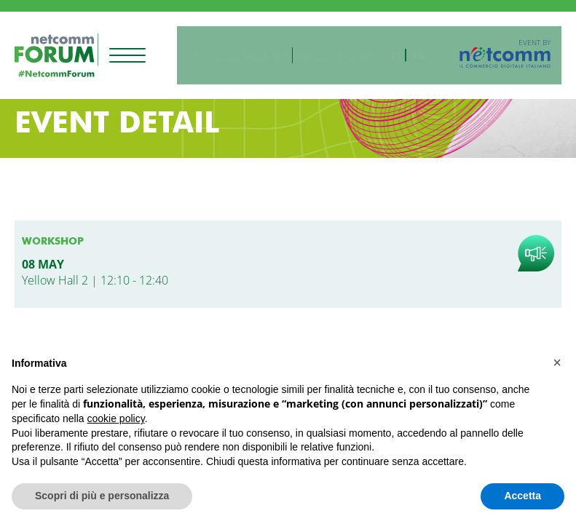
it (407, 49)
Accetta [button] (522, 495)
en (429, 49)
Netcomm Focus (345, 49)
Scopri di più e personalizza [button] (102, 495)
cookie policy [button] (116, 418)
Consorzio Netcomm (251, 49)
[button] (557, 362)
